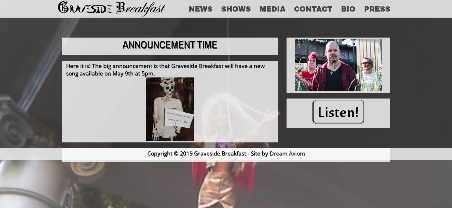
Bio (348, 8)
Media (272, 8)
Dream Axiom (287, 153)
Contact (313, 8)
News (200, 8)
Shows (236, 8)
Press (377, 8)
